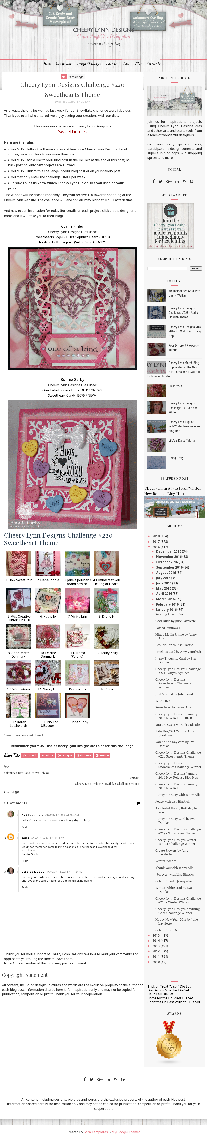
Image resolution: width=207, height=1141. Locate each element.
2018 (156, 538)
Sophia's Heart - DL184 (90, 239)
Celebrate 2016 (166, 932)
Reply (26, 818)
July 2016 (163, 580)
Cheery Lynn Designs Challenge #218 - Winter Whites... (178, 902)
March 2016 (165, 601)
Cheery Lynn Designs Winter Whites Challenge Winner (175, 844)
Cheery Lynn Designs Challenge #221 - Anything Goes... (178, 673)
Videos (126, 66)
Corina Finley (70, 228)
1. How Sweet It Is (18, 582)
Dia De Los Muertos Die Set (168, 992)
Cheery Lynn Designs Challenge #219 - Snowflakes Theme (178, 833)
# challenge (74, 79)
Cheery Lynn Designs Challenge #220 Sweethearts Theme (178, 756)
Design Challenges (89, 66)
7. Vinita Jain (77, 619)
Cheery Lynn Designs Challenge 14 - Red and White (183, 409)
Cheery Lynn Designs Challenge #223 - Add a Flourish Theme (183, 314)
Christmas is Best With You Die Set (173, 1004)
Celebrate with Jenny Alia (173, 883)
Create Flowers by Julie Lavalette (171, 854)
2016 (156, 549)
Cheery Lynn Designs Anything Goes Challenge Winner (177, 913)
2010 (156, 964)
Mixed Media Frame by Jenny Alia (176, 638)
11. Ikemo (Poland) (77, 657)
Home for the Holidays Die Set (170, 1000)
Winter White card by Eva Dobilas (173, 892)
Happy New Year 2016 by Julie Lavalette (176, 923)
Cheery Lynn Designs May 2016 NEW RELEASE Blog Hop (185, 333)
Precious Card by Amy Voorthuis (178, 654)
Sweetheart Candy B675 (63, 398)
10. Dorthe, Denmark (48, 657)
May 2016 (164, 590)
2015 (156, 937)
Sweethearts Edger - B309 (51, 239)
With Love (162, 703)
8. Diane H (106, 619)
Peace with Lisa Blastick (172, 803)
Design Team (64, 66)
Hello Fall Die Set (160, 996)
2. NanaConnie (48, 582)
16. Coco (107, 692)
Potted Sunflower (167, 630)
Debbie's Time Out (35, 863)
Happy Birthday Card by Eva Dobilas (175, 823)
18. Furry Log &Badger (48, 727)
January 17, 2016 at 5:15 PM (48, 829)
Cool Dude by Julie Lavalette (175, 623)
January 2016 (166, 612)
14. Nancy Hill (48, 692)
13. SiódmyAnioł (18, 692)
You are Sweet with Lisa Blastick (178, 726)
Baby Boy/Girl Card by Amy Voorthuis (174, 735)
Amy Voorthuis (33, 807)
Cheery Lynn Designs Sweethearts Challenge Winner (173, 685)
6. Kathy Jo (48, 619)
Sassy (26, 829)
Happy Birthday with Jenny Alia (178, 797)
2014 (156, 943)
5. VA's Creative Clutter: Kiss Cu (19, 621)
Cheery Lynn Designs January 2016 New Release (176, 788)
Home (47, 66)
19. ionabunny (77, 725)
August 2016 (166, 574)
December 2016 (169, 553)
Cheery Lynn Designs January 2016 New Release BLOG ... (176, 718)
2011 (156, 958)
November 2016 (169, 559)
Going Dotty (176, 460)
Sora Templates (96, 1134)
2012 (156, 953)
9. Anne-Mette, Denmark (18, 657)
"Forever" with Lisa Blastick (174, 876)
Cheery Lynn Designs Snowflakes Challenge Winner (178, 767)
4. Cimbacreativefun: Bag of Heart (106, 584)
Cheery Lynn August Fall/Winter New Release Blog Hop (184, 428)
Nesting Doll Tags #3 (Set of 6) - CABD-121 (70, 245)
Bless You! (175, 388)
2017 (156, 543)
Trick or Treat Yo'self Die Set (169, 988)
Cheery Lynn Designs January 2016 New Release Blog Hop (176, 777)
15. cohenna (77, 692)
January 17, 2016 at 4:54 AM (63, 807)
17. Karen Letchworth (19, 727)
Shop (138, 66)
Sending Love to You (170, 616)
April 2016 (164, 596)
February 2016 (168, 606)
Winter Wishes (165, 863)
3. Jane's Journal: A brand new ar (77, 584)
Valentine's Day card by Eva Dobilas (174, 746)
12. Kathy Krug (106, 655)
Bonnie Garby (70, 382)
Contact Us (154, 66)
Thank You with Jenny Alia (174, 870)
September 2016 (169, 569)
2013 (156, 948)
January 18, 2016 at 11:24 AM (65, 863)
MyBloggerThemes (126, 1134)
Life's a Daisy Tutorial (182, 443)
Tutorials (111, 66)
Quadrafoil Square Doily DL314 (64, 393)
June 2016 (164, 585)
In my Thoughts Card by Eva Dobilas (175, 662)
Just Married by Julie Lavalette (177, 696)
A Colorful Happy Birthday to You (176, 812)
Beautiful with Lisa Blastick (175, 647)
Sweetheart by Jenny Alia (173, 709)
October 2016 (167, 564)
